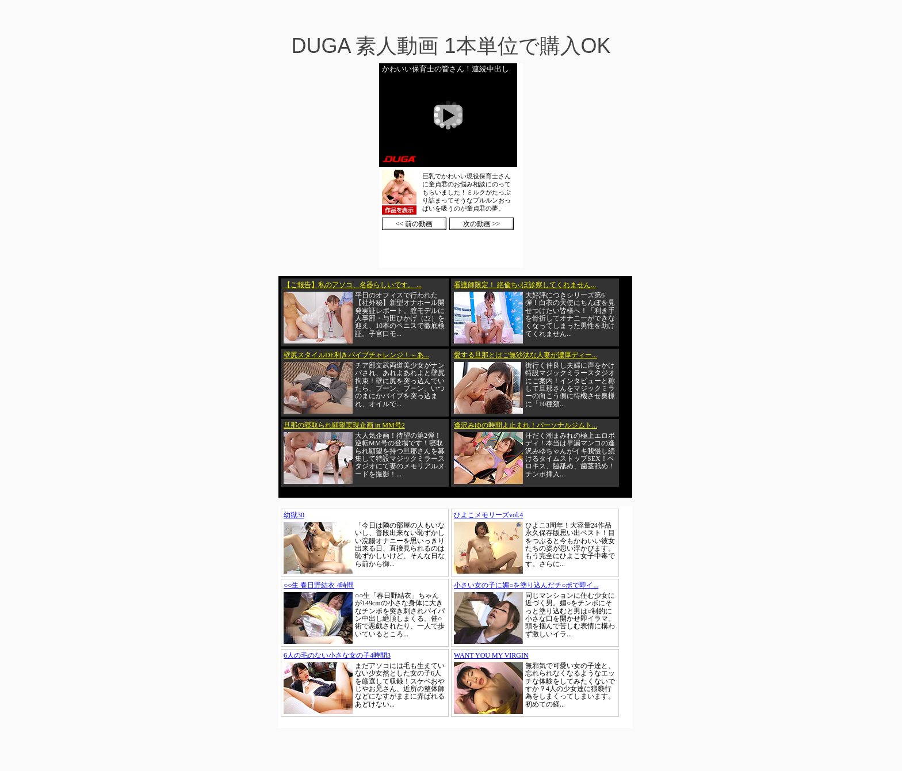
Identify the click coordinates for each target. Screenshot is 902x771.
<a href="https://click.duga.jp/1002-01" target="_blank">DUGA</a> (451, 165)
